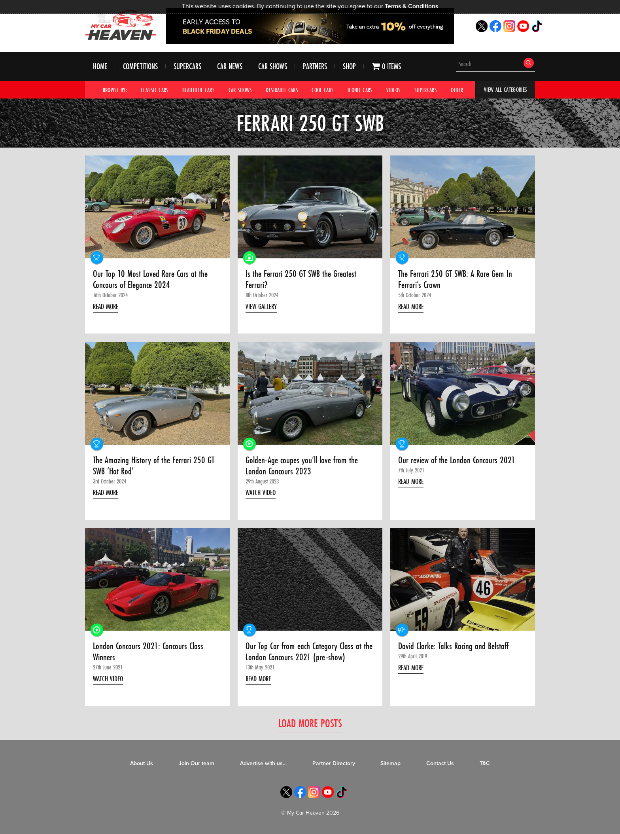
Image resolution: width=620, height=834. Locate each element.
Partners (315, 66)
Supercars (187, 66)
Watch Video (262, 493)
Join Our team (196, 763)
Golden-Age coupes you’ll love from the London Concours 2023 (303, 466)
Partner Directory (333, 763)
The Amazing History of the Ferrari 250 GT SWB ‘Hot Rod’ (155, 466)
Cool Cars (323, 89)
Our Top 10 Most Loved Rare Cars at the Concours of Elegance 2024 (151, 280)
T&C (485, 763)
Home (100, 66)
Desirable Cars (282, 89)
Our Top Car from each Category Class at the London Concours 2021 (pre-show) (305, 652)
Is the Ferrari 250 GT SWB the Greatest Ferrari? (302, 280)
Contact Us (440, 763)
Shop (349, 66)
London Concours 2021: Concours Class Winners (149, 652)
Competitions (140, 66)
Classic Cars (155, 89)
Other (457, 89)
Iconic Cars (360, 89)
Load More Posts (310, 723)
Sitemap (390, 763)
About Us (141, 763)
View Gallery (262, 306)
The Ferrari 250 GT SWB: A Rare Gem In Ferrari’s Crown (456, 280)
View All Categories (505, 89)
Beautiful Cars (198, 89)
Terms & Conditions (411, 6)
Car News (229, 66)
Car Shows (272, 66)
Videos (394, 89)
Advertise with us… (263, 763)
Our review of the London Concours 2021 (458, 460)
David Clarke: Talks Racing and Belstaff (455, 646)
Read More (107, 306)
